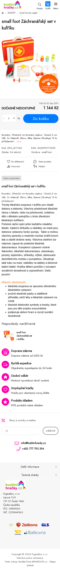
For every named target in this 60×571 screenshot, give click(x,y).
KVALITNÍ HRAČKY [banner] (13, 5)
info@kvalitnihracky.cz (33, 443)
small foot (47, 152)
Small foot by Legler (28, 12)
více (19, 141)
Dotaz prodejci (45, 161)
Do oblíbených (17, 161)
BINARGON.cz (39, 561)
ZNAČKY (12, 12)
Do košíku (41, 118)
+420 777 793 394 (33, 449)
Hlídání (42, 166)
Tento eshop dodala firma (18, 561)
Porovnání (15, 166)
